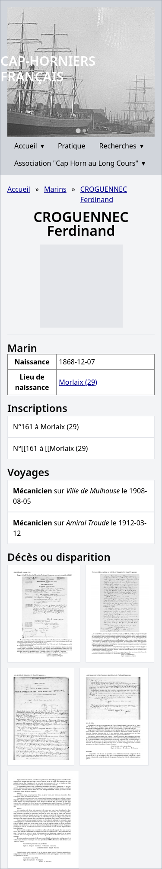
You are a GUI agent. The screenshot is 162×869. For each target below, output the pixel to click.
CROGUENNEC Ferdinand (103, 194)
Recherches (121, 146)
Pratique (72, 146)
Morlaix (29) (78, 382)
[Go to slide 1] (78, 130)
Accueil (29, 146)
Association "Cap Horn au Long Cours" (79, 163)
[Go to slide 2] (84, 130)
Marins (55, 189)
